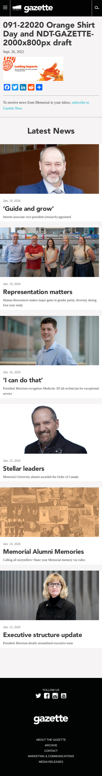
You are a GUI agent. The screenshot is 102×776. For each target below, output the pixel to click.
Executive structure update (42, 635)
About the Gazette (51, 739)
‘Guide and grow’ (28, 208)
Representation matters (37, 292)
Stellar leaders (23, 468)
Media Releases (51, 761)
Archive (51, 745)
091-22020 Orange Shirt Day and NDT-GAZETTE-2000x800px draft (49, 33)
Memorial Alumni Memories (43, 551)
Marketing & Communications (51, 756)
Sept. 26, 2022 (13, 52)
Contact (51, 750)
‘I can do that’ (23, 380)
